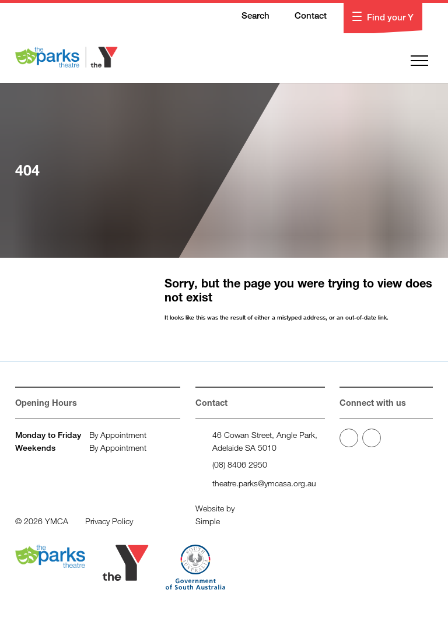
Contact (303, 16)
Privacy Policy (109, 521)
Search (248, 16)
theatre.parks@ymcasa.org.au (264, 483)
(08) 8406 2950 (239, 464)
